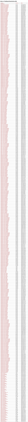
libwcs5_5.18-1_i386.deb (3, 108)
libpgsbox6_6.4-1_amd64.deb (4, 31)
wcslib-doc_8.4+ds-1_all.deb (4, 281)
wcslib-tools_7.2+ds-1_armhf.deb (4, 333)
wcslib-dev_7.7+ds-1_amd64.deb (4, 240)
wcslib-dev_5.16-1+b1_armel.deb (4, 184)
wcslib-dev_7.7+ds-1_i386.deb (4, 243)
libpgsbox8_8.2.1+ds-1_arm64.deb (5, 70)
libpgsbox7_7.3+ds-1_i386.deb (4, 53)
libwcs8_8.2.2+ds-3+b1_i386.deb (4, 165)
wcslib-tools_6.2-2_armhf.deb (4, 314)
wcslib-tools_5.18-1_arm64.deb (4, 301)
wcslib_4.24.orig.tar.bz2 (3, 376)
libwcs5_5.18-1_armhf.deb (4, 107)
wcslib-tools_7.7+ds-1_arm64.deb (5, 347)
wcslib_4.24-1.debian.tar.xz (4, 374)
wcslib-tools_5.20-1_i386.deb (4, 307)
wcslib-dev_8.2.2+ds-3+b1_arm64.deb (5, 252)
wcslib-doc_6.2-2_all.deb (3, 271)
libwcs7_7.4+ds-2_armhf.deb (4, 149)
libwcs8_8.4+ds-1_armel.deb (4, 171)
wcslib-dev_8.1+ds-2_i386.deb (4, 247)
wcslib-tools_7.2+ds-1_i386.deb (4, 334)
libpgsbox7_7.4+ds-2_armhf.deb (4, 60)
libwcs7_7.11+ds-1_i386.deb (4, 127)
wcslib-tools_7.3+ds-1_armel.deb (4, 336)
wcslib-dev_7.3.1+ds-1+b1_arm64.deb (5, 233)
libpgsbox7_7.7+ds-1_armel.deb (4, 63)
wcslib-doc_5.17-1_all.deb (4, 268)
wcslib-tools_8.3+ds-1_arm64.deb (5, 362)
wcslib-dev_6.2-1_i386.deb (4, 205)
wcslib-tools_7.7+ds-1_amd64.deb (5, 346)
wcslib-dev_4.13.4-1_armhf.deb (4, 178)
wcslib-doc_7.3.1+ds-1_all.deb (4, 276)
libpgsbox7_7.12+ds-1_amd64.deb (5, 42)
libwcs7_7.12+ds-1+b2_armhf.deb (5, 130)
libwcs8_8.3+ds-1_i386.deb (4, 169)
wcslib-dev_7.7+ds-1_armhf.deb (4, 242)
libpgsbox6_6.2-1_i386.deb (4, 26)
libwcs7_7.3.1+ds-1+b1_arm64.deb (5, 144)
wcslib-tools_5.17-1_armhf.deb (4, 295)
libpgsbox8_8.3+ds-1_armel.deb (4, 78)
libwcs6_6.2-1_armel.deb (3, 114)
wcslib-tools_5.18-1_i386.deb (4, 303)
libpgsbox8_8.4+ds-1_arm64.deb (4, 81)
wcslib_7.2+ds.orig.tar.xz (3, 398)
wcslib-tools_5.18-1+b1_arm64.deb (5, 297)
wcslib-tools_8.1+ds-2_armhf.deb (4, 352)
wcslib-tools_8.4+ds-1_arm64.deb (5, 366)
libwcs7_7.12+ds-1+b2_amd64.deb (5, 128)
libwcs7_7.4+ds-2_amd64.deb (4, 147)
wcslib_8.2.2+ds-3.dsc (3, 413)
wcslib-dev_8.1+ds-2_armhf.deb (4, 246)
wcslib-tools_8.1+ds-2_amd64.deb (5, 350)
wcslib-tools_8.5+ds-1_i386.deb (4, 371)
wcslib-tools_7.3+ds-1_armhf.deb (4, 337)
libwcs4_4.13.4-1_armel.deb (4, 88)
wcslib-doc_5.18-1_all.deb (4, 269)
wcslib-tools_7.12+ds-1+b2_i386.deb (5, 326)
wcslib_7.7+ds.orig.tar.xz (3, 407)
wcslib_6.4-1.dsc (3, 390)
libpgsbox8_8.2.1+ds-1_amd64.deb (5, 69)
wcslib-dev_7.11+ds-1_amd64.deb (5, 213)
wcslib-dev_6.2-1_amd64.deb (4, 202)
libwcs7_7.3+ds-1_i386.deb (4, 142)
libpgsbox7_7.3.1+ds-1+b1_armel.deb (5, 55)
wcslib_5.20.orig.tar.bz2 (3, 385)
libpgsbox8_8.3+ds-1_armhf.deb (4, 79)
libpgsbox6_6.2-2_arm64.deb (4, 28)
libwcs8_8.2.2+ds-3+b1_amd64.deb (5, 162)
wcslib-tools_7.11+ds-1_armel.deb (5, 321)
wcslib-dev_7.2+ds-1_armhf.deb (4, 227)
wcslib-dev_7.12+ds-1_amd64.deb (5, 221)
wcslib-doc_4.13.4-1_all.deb (4, 266)
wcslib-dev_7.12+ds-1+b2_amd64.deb (5, 217)
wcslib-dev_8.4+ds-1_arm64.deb (4, 260)
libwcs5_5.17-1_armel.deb (4, 99)
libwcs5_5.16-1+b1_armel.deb (4, 95)
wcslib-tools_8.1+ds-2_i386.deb (4, 353)
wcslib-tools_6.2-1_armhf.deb (4, 310)
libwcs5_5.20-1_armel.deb (4, 110)
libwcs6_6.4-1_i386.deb (3, 123)
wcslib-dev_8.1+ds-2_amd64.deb (4, 244)
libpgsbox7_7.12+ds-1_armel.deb (4, 44)
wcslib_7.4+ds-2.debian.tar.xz (4, 403)
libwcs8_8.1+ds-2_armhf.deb (4, 157)
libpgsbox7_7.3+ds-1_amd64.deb (4, 50)
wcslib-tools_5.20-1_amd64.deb (4, 304)
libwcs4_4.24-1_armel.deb (4, 91)
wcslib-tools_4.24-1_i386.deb (4, 288)
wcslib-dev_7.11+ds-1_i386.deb (4, 216)
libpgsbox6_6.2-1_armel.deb (4, 25)
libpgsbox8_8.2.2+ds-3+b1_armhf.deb (5, 75)
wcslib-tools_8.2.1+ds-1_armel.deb (5, 355)
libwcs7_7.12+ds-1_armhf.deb (4, 134)
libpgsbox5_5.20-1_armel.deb (4, 21)
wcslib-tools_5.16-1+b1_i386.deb (4, 292)
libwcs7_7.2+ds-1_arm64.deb (4, 136)
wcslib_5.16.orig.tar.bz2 (3, 378)
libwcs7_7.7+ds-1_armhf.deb (4, 153)
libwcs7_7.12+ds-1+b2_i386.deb (4, 131)
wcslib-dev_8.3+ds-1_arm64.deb (4, 256)
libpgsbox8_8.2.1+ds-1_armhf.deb (5, 71)
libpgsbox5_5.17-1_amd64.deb (4, 8)
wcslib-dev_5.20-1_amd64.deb (4, 198)
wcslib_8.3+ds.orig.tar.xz (3, 416)
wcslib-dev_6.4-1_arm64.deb (4, 210)
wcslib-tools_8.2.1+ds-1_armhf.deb (5, 356)
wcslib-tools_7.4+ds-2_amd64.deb (5, 342)
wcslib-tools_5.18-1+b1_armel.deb (5, 298)
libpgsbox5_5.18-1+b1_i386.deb (4, 15)
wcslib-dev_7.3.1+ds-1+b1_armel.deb (5, 234)
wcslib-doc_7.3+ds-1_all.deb (4, 275)
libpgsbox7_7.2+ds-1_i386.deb (4, 49)
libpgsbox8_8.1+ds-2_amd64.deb (4, 65)
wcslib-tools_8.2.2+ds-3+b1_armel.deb (5, 359)
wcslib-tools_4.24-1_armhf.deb (4, 287)
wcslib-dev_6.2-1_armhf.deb (4, 204)
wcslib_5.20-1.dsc (3, 384)
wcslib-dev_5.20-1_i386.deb (4, 201)
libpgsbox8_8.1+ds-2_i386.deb (4, 68)
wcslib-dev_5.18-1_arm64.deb (4, 195)
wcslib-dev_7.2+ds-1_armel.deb (4, 226)
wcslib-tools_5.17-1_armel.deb (4, 294)
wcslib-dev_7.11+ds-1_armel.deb (4, 215)
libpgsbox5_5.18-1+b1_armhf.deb (4, 14)
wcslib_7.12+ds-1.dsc (3, 395)
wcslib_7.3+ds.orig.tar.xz (3, 400)
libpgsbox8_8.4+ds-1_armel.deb (4, 82)
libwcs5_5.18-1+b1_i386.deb (4, 104)
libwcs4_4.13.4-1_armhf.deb (4, 89)
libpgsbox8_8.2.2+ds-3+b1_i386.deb (5, 76)
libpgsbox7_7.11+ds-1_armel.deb (4, 36)
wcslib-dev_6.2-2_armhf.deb (4, 208)
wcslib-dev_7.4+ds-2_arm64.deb (4, 237)
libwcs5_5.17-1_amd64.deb (4, 97)
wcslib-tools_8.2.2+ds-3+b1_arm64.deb (5, 358)
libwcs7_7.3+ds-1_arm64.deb (4, 140)
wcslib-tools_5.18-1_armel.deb (4, 302)
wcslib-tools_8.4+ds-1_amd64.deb (5, 365)
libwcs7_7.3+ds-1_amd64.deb (4, 139)
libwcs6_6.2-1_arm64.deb (4, 113)
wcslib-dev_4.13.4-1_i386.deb (4, 179)
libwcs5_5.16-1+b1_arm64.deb (4, 94)
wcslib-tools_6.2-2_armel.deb (4, 313)
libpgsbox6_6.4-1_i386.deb (4, 34)
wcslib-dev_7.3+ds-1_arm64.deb (4, 229)
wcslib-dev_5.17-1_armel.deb (4, 188)
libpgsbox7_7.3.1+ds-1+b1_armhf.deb (5, 56)
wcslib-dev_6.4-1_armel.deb (4, 211)
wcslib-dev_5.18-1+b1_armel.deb (4, 192)
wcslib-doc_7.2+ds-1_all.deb (4, 274)
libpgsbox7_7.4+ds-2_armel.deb (4, 59)
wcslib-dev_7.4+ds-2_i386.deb (4, 239)
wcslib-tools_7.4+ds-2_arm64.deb (5, 343)
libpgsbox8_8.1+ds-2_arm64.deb (4, 66)
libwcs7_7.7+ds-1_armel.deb (4, 152)
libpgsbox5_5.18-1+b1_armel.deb (4, 13)
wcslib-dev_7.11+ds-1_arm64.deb (5, 214)
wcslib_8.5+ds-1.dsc (3, 420)
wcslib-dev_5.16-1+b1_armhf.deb (4, 185)
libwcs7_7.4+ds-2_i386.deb (4, 150)
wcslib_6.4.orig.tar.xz (3, 391)
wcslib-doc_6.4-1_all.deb (3, 272)
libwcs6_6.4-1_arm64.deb (4, 121)
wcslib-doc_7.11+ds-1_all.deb (4, 273)
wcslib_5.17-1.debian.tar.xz (4, 379)
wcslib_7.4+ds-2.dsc (3, 404)
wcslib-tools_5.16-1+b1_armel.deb (5, 290)
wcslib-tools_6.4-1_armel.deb (4, 317)
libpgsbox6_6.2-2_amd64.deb (4, 27)
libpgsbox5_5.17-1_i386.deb (4, 11)
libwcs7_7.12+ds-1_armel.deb (4, 133)
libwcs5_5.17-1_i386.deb (3, 100)
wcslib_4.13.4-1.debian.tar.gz (4, 372)
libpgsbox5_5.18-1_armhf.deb (4, 18)
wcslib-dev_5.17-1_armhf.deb (4, 189)
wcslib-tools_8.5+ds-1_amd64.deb (5, 369)
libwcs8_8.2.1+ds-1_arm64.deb (4, 159)
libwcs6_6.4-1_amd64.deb (4, 120)
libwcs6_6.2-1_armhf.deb (4, 115)
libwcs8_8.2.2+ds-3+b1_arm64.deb (5, 163)
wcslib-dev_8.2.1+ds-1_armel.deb (5, 249)
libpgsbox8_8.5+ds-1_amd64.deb (4, 84)
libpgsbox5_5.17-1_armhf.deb (4, 10)
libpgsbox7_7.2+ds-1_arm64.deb (4, 47)
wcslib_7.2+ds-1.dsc (3, 397)
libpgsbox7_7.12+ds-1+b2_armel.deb (5, 40)
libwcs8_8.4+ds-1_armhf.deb (4, 172)
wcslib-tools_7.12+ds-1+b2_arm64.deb (5, 324)
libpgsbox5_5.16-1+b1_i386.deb (4, 7)
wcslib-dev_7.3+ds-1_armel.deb (4, 230)
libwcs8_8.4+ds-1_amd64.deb (4, 170)
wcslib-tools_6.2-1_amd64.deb (4, 308)
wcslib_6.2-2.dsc (3, 388)
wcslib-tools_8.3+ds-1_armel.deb (4, 363)
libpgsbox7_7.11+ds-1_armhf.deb (4, 37)
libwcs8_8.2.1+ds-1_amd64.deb (4, 158)
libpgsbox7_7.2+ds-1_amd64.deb (4, 46)
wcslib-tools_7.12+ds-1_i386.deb (4, 330)
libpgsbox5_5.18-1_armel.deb (4, 17)
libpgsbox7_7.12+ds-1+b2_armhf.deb (5, 41)
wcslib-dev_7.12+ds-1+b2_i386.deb (5, 220)
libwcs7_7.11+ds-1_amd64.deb (4, 124)
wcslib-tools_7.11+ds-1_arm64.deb (5, 320)
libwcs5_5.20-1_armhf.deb (4, 111)
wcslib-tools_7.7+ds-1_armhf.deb (4, 348)
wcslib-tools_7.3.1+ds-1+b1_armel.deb (5, 340)
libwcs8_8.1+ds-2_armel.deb (4, 156)
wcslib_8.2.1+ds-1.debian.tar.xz (4, 410)
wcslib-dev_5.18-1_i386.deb (4, 197)
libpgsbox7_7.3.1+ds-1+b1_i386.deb (5, 57)
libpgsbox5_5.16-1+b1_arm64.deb (5, 5)
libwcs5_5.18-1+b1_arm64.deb (4, 102)
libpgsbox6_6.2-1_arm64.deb (4, 24)
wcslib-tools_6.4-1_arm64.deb (4, 316)
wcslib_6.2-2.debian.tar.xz (4, 387)
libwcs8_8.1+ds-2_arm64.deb (4, 155)
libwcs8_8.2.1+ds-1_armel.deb (4, 160)
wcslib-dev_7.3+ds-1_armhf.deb (4, 231)
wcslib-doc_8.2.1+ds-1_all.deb (4, 279)
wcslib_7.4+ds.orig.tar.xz (3, 405)
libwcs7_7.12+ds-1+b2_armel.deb (5, 129)
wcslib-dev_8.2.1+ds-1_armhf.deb (5, 250)
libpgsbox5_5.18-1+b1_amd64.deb (5, 12)
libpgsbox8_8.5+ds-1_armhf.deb (4, 86)
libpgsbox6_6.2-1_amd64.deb (4, 23)
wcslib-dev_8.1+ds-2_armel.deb (4, 245)
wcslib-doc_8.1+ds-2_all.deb (4, 278)
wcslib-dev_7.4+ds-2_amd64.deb (4, 236)
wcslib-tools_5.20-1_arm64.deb (4, 305)
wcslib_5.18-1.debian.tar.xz (4, 381)
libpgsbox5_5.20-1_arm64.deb (4, 20)
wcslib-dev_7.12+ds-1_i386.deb (4, 224)
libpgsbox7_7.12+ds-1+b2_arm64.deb (5, 39)
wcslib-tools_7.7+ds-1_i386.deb (4, 349)
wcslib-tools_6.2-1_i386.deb (4, 311)
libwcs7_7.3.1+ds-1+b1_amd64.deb (5, 143)
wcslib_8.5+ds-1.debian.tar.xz (4, 419)
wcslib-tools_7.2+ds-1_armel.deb (4, 332)
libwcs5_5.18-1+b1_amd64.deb (4, 101)
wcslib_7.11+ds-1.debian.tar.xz (4, 392)
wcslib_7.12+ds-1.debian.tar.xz (4, 394)
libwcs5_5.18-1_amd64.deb (4, 105)
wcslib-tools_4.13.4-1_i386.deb (4, 285)
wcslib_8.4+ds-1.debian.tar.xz (4, 417)
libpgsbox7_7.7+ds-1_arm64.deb (4, 62)
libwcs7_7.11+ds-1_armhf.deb (4, 126)
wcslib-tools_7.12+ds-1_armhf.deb (5, 329)
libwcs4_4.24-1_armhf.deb (4, 92)
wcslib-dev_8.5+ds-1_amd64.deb (4, 263)
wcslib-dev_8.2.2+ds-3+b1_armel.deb (5, 253)
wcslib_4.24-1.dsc (3, 375)
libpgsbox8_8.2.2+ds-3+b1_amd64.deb (5, 73)
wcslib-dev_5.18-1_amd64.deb (4, 194)
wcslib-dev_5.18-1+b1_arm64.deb (5, 191)
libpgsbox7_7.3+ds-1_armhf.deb (4, 52)
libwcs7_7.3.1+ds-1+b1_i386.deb (4, 146)
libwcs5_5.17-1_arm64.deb (4, 98)
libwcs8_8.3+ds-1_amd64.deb (4, 166)
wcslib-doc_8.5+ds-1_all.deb (4, 282)
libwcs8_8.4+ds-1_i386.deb (4, 173)
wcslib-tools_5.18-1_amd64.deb (4, 300)
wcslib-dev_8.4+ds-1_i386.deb (4, 262)
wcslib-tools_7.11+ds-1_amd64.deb (5, 319)
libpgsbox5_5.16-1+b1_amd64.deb (5, 4)
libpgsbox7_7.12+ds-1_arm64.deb (5, 43)
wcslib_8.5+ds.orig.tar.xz (3, 421)
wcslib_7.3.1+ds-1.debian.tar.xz (4, 401)
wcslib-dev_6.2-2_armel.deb (4, 207)
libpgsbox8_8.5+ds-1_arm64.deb (4, 85)
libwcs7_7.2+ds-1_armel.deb (4, 137)
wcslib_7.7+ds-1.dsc (3, 406)
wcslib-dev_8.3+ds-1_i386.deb (4, 258)
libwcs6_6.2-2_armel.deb (3, 118)
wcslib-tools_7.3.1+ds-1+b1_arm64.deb (5, 339)
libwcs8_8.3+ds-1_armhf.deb (4, 168)
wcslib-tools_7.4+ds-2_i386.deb (4, 345)
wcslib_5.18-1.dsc (3, 382)
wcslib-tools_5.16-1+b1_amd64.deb (5, 289)
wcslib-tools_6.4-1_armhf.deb (4, 318)
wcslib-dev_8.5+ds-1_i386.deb (4, 265)
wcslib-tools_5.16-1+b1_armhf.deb (5, 291)
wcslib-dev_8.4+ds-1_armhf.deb (4, 261)
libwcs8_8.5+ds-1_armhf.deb (4, 175)
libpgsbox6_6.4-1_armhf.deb (4, 33)
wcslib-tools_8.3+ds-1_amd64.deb (5, 361)
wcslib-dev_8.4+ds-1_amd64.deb (4, 259)
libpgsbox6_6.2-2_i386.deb (4, 30)
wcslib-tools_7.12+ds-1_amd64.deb (5, 327)
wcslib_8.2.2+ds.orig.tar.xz (4, 414)
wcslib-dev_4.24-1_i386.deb (4, 182)
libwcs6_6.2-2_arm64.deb (4, 117)
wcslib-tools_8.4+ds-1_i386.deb (4, 368)
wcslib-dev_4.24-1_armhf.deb (4, 181)
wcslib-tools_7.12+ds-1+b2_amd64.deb (5, 323)
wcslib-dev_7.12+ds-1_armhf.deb (4, 223)
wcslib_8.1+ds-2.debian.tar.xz (4, 408)
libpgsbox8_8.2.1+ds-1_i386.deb (4, 72)
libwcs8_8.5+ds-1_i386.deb (4, 176)
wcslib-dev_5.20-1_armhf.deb (4, 200)
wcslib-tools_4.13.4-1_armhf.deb (4, 284)
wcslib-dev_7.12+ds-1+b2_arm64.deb (5, 218)
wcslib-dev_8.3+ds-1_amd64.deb (4, 255)
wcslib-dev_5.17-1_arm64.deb (4, 187)
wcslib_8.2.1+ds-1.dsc (3, 411)
